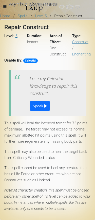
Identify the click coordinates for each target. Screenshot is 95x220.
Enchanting (81, 54)
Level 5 (41, 16)
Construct (80, 42)
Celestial (30, 60)
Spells (23, 16)
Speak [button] (40, 106)
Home (5, 16)
